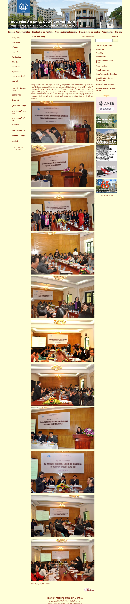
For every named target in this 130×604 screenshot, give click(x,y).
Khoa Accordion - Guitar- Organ (105, 61)
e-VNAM (15, 125)
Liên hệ (15, 81)
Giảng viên (16, 95)
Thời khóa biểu (18, 136)
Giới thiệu (16, 43)
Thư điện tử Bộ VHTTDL (18, 119)
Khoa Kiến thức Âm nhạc (105, 84)
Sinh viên (16, 100)
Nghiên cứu (16, 71)
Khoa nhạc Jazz (101, 66)
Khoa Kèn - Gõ (101, 57)
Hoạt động (16, 52)
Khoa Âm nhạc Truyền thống (106, 74)
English (115, 36)
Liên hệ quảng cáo (107, 195)
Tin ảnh (15, 141)
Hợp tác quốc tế (18, 76)
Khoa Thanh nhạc (102, 70)
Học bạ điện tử (18, 130)
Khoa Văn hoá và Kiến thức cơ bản (106, 89)
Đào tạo (15, 62)
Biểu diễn (16, 67)
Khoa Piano (100, 49)
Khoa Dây (99, 53)
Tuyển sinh (16, 57)
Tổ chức (15, 47)
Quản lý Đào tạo (19, 106)
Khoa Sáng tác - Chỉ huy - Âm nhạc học (105, 79)
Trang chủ (16, 38)
